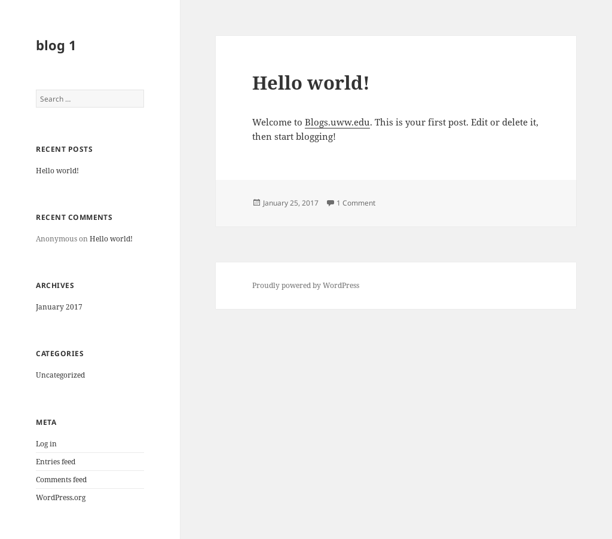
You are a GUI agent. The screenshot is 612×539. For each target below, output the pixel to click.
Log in (46, 444)
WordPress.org (60, 497)
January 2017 (59, 307)
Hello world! (57, 171)
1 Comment (355, 203)
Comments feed (61, 479)
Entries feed (55, 462)
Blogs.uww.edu (337, 122)
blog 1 (56, 45)
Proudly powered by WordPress (305, 285)
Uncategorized (60, 375)
